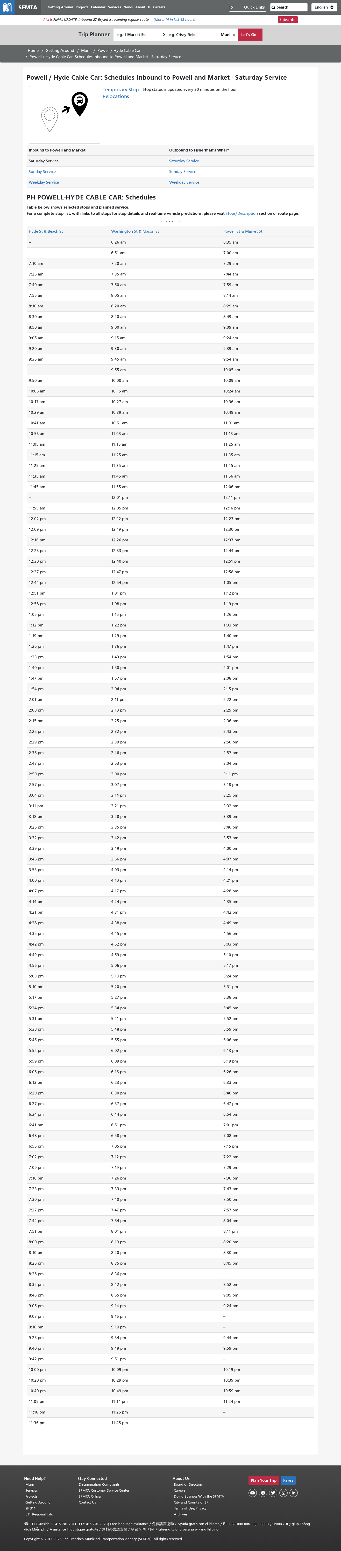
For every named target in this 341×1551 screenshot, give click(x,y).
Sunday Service (42, 171)
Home (33, 50)
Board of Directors (188, 1484)
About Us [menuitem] (143, 7)
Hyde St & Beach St (46, 231)
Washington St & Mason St (135, 231)
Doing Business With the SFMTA (199, 1496)
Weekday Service (44, 182)
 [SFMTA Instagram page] (283, 1493)
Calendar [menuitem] (98, 7)
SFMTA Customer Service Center (104, 1490)
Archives (180, 1514)
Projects (31, 1496)
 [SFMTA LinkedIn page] (293, 1493)
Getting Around (60, 50)
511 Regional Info (39, 1514)
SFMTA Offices (90, 1496)
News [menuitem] (128, 7)
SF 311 (30, 1508)
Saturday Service (184, 161)
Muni (85, 50)
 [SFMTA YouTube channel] (252, 1493)
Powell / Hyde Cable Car (119, 50)
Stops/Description (242, 213)
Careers (179, 1490)
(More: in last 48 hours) (174, 20)
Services (31, 1490)
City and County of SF (191, 1502)
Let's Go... (250, 34)
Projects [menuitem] (82, 7)
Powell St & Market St (242, 231)
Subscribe (287, 19)
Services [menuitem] (114, 7)
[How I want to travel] (228, 35)
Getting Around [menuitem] (60, 7)
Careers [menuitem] (159, 7)
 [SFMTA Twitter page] (273, 1493)
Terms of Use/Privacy (190, 1508)
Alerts (47, 20)
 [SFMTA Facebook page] (263, 1493)
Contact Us (87, 1502)
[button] (324, 7)
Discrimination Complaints (99, 1484)
